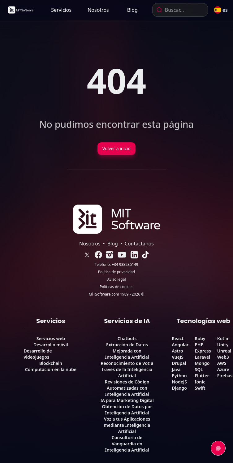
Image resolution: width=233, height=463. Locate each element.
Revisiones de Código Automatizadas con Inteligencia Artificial (127, 388)
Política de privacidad (116, 272)
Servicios (61, 9)
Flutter (202, 376)
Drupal (179, 363)
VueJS (177, 357)
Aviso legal (116, 279)
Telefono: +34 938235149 (116, 264)
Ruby (200, 338)
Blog (132, 9)
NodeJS (179, 382)
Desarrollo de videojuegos (38, 354)
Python (179, 376)
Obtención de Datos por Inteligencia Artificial (127, 410)
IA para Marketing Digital (126, 400)
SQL (199, 369)
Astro (177, 351)
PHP (199, 345)
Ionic (200, 382)
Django (179, 388)
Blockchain (50, 363)
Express (203, 351)
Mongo (202, 363)
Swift (200, 388)
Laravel (202, 357)
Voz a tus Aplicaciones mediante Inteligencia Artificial (127, 425)
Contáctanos (139, 243)
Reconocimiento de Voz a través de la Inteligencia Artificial (127, 369)
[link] (20, 10)
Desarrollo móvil (50, 345)
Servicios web (51, 338)
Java (176, 369)
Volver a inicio (116, 148)
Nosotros (98, 9)
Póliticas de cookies (116, 286)
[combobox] (180, 10)
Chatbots (127, 338)
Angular (180, 345)
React (177, 338)
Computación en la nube (50, 369)
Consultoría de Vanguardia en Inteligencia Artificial (127, 444)
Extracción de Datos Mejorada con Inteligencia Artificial (127, 351)
